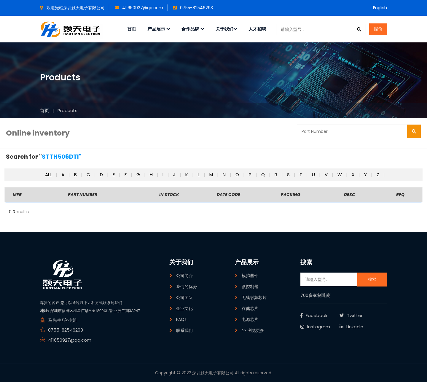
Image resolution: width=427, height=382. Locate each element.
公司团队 (184, 297)
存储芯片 (250, 308)
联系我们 (184, 330)
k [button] (187, 174)
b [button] (76, 174)
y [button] (366, 174)
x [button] (354, 174)
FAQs (181, 319)
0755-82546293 (193, 8)
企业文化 (184, 308)
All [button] (49, 174)
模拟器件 (250, 275)
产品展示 (158, 29)
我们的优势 (186, 286)
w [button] (340, 174)
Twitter (351, 315)
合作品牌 (192, 29)
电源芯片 (250, 319)
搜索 (372, 279)
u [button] (314, 174)
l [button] (199, 174)
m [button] (211, 174)
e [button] (114, 174)
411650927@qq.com (139, 8)
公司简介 (184, 275)
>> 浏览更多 (253, 330)
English (380, 8)
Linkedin (351, 327)
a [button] (63, 174)
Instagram (315, 327)
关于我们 (226, 29)
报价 (378, 29)
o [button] (237, 174)
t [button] (301, 174)
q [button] (263, 174)
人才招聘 (257, 29)
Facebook (313, 315)
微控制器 (250, 286)
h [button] (152, 174)
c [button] (89, 174)
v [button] (327, 174)
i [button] (163, 174)
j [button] (175, 174)
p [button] (251, 174)
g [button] (138, 174)
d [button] (102, 174)
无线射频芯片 (254, 297)
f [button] (126, 174)
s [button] (289, 174)
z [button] (378, 174)
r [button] (276, 174)
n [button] (225, 174)
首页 (131, 29)
